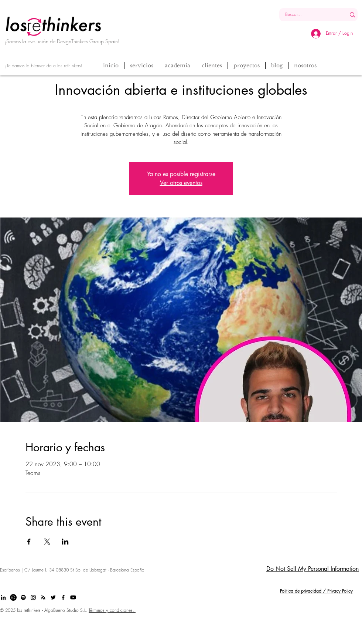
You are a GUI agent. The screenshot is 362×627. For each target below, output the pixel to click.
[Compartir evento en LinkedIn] (65, 542)
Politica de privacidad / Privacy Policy (316, 591)
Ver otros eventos (181, 183)
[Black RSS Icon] (43, 597)
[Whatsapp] (13, 597)
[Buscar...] (306, 14)
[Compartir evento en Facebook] (29, 542)
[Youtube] (73, 597)
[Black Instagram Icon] (33, 597)
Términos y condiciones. (112, 610)
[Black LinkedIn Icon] (3, 597)
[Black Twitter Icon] (53, 597)
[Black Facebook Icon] (63, 597)
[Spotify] (23, 597)
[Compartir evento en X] (47, 542)
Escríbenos (10, 570)
